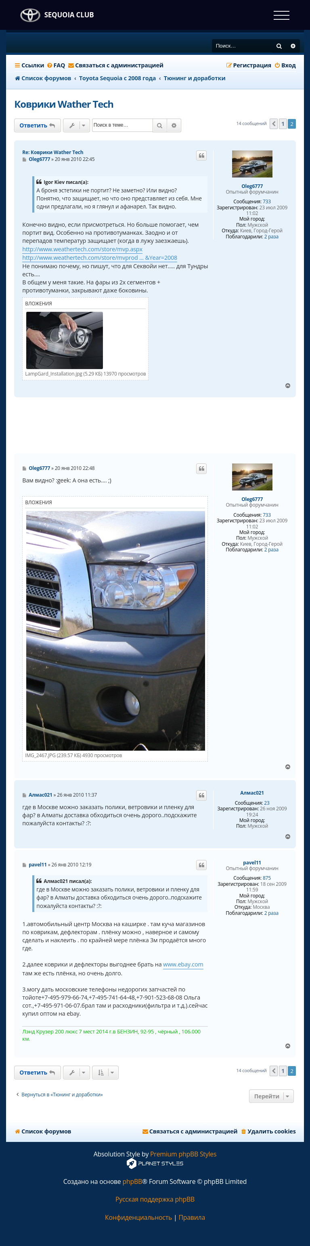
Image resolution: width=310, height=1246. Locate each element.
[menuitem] (55, 65)
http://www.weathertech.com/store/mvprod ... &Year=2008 (99, 257)
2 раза (271, 237)
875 (267, 878)
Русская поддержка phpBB (155, 1199)
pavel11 (252, 863)
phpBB (132, 1181)
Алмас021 (252, 793)
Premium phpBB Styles (183, 1154)
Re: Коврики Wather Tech (52, 152)
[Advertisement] (161, 425)
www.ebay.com (183, 964)
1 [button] (283, 123)
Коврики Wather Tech (63, 104)
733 (267, 202)
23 (266, 803)
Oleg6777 (252, 186)
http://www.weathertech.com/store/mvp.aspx (82, 249)
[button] (274, 124)
